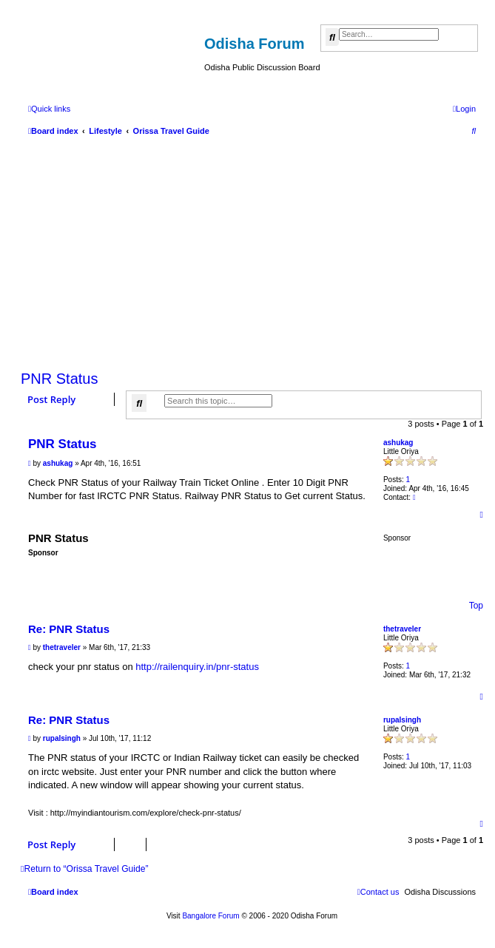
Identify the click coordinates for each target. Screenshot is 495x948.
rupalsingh (402, 720)
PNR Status (59, 378)
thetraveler (402, 629)
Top (476, 605)
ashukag (398, 443)
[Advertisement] (252, 249)
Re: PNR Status (69, 629)
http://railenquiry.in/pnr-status (197, 666)
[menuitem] (464, 109)
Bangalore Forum (210, 916)
